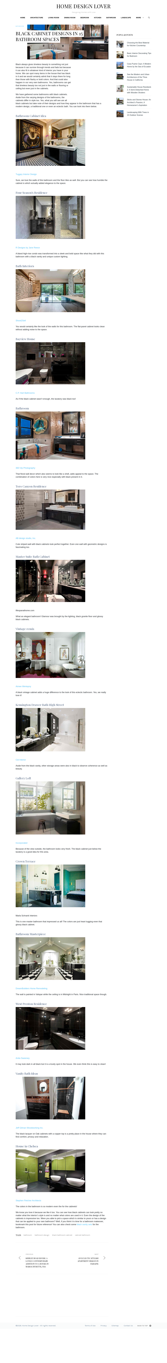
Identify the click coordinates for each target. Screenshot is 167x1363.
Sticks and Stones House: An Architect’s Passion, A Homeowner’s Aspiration (139, 102)
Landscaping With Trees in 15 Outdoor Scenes (138, 113)
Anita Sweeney (23, 1058)
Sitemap (115, 1326)
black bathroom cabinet (62, 1235)
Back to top (142, 1326)
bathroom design (42, 1235)
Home (22, 18)
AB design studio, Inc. (26, 538)
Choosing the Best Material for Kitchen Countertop (138, 44)
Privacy (103, 1326)
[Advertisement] (93, 79)
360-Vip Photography (25, 468)
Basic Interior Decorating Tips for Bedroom (139, 54)
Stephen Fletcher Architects (28, 1200)
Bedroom (84, 18)
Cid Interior (21, 760)
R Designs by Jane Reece (28, 248)
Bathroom (111, 18)
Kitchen (97, 18)
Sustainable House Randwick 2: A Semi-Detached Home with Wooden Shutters (139, 90)
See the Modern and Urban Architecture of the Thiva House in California (138, 77)
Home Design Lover (83, 6)
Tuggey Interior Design (26, 174)
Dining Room (69, 18)
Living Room (53, 18)
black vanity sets (84, 1224)
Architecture (36, 18)
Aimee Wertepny (23, 686)
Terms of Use (90, 1326)
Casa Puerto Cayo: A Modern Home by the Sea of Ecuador (139, 65)
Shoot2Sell (21, 320)
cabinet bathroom (82, 1235)
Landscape (126, 18)
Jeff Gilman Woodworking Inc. (29, 1128)
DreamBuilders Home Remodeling (31, 988)
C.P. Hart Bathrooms (25, 393)
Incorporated (21, 843)
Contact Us (128, 1326)
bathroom (28, 1235)
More (138, 18)
